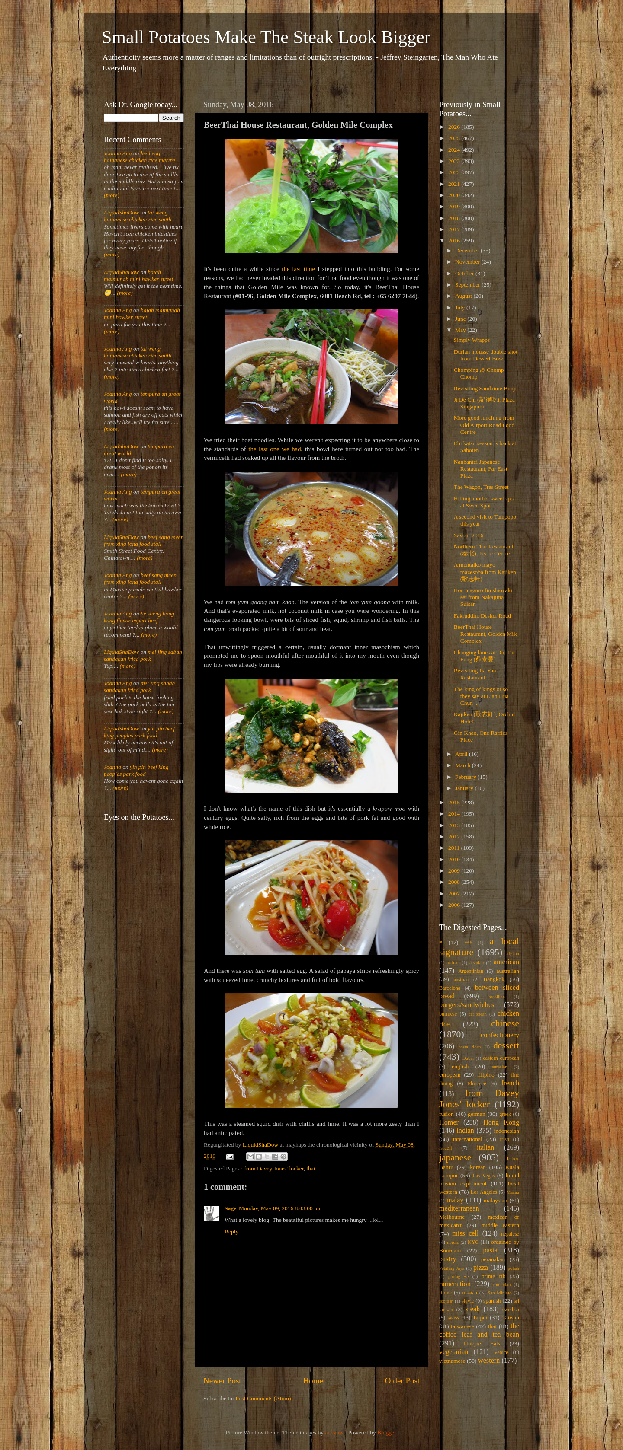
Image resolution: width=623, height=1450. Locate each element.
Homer (449, 1122)
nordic (453, 1242)
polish (513, 1268)
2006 (454, 905)
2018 (454, 218)
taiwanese (462, 1326)
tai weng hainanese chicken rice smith (137, 216)
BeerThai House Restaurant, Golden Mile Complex (486, 634)
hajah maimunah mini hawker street (138, 275)
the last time (298, 268)
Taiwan (510, 1317)
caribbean (478, 1014)
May (461, 330)
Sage (230, 1208)
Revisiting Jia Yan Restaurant (475, 674)
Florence (477, 1083)
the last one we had (274, 449)
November (468, 261)
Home (313, 1380)
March (463, 765)
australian (508, 971)
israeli (445, 1148)
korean (478, 1167)
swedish (510, 1310)
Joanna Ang (118, 153)
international (467, 1139)
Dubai (468, 1058)
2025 (454, 138)
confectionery (500, 1035)
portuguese (458, 1276)
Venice (501, 1352)
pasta (490, 1250)
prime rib (494, 1276)
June (461, 318)
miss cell (465, 1233)
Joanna (112, 767)
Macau (513, 1192)
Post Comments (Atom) (263, 1398)
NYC (473, 1242)
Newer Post (222, 1380)
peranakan (493, 1259)
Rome (445, 1293)
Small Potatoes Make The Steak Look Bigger (266, 37)
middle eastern (500, 1225)
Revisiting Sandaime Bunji (485, 388)
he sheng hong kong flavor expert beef (139, 617)
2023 (454, 161)
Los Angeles (484, 1192)
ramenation (455, 1284)
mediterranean (459, 1208)
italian (485, 1147)
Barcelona (449, 988)
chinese (505, 1023)
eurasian (499, 1066)
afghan (513, 953)
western (489, 1360)
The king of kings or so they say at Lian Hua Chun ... (481, 696)
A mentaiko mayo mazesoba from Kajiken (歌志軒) (485, 571)
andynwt (335, 1432)
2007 (454, 893)
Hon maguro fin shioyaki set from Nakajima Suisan (483, 597)
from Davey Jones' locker (273, 1168)
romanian (502, 1284)
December (468, 250)
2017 (454, 229)
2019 (454, 206)
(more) (111, 195)
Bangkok (493, 979)
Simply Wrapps (472, 340)
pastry (447, 1259)
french (510, 1083)
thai (310, 1168)
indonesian (507, 1131)
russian (469, 1293)
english (460, 1066)
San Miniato (499, 1292)
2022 (454, 172)
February (466, 777)
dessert (506, 1045)
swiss (453, 1318)
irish (505, 1139)
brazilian (496, 996)
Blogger (386, 1432)
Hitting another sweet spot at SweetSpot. (484, 502)
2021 (454, 184)
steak (473, 1309)
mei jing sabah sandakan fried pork (143, 655)
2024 (454, 150)
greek (505, 1114)
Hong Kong (501, 1122)
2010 (454, 859)
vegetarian (453, 1352)
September (468, 284)
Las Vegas (483, 1176)
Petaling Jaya (451, 1268)
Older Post (402, 1380)
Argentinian (470, 971)
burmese (448, 1014)
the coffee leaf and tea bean (479, 1330)
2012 (454, 836)
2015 (454, 802)
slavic (468, 1301)
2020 (454, 195)
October (465, 273)
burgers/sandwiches (466, 1005)
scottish (446, 1300)
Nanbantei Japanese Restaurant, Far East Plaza (480, 469)
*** (468, 942)
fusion (446, 1114)
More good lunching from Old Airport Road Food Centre (484, 424)
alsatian (476, 962)
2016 (454, 240)
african (453, 962)
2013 (454, 825)
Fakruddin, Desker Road (482, 615)
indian (465, 1131)
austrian (461, 979)
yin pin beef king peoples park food (139, 732)
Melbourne (452, 1217)
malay (455, 1200)
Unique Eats (482, 1343)
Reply (231, 1231)
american (506, 962)
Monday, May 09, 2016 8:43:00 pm (280, 1208)
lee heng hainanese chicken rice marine (139, 156)
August (464, 296)
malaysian (495, 1200)
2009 (454, 870)
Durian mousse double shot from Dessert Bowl (485, 355)
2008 (454, 882)
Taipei (480, 1317)
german (476, 1114)
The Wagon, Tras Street (481, 487)
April (462, 754)
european (449, 1074)
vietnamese (452, 1361)
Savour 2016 (469, 535)
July (460, 307)
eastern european (501, 1058)
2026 (454, 127)
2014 (454, 813)
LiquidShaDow (121, 212)
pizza (480, 1268)
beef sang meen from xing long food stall (144, 540)
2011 (454, 848)
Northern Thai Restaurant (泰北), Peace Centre (484, 550)
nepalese (510, 1234)
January (465, 788)
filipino (486, 1074)
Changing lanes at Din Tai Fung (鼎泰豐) (484, 656)
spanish (492, 1300)
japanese (455, 1157)
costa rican (469, 1046)
